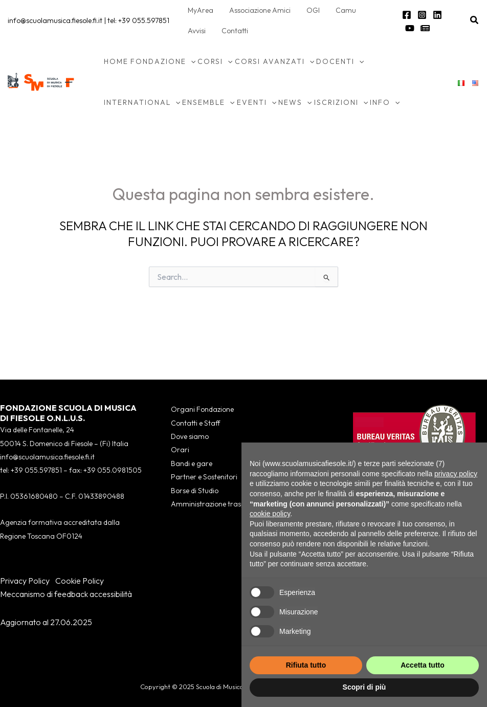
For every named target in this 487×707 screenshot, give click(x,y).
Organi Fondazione (202, 409)
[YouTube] (451, 14)
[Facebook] (405, 14)
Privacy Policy (25, 581)
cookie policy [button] (270, 514)
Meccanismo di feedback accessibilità (66, 594)
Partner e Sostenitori (204, 476)
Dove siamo (190, 436)
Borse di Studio (194, 490)
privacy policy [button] (455, 474)
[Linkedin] (435, 14)
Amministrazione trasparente (219, 504)
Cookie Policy (79, 581)
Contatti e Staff (195, 423)
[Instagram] (420, 14)
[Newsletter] (408, 28)
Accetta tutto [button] (423, 665)
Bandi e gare (191, 463)
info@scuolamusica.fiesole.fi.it (55, 20)
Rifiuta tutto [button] (306, 665)
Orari (180, 449)
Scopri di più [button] (364, 687)
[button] (474, 20)
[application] (190, 61)
